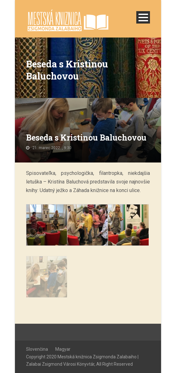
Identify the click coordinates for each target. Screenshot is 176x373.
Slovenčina (37, 349)
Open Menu (143, 17)
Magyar (63, 349)
